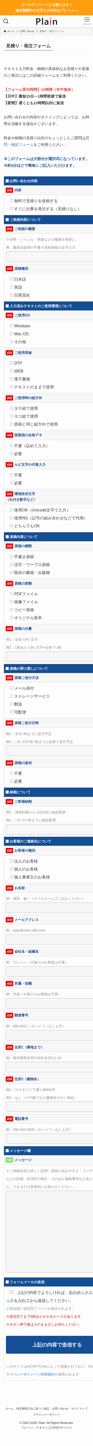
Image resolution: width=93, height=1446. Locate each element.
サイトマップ (79, 1408)
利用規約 (48, 1374)
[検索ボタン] (6, 21)
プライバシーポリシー (46, 1414)
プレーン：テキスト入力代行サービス (46, 1427)
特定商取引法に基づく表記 (32, 1408)
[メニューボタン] (87, 21)
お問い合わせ (60, 1408)
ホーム (9, 1408)
